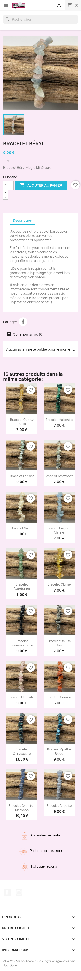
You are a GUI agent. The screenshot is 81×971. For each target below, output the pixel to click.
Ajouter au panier (40, 185)
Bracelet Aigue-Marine (59, 530)
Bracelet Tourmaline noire (21, 643)
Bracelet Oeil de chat (59, 643)
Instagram (19, 892)
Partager (23, 321)
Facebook (7, 892)
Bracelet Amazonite (59, 476)
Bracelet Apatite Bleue (59, 751)
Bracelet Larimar (22, 476)
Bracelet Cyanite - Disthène (21, 807)
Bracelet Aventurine (22, 586)
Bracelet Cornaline (59, 697)
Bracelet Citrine (59, 584)
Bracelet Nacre (22, 528)
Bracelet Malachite (59, 420)
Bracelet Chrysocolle (22, 751)
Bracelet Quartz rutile (22, 422)
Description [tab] (22, 220)
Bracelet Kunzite (22, 697)
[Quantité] (8, 185)
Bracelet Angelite (59, 805)
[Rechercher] (40, 19)
